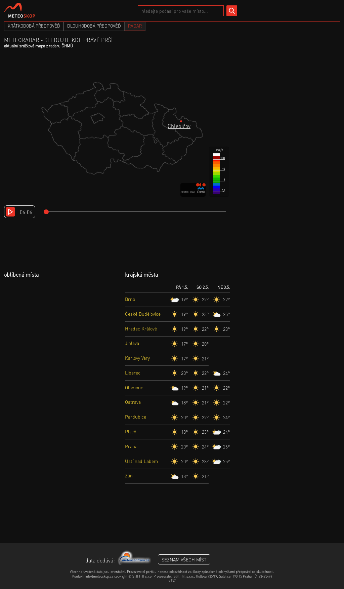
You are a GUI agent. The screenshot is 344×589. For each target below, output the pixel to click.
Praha (131, 446)
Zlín (129, 475)
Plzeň (130, 431)
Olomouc (134, 387)
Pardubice (135, 417)
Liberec (132, 372)
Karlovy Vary (137, 358)
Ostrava (133, 402)
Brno (130, 299)
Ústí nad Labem (141, 461)
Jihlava (132, 343)
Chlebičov (179, 125)
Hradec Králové (141, 328)
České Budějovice (143, 314)
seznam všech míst (184, 559)
